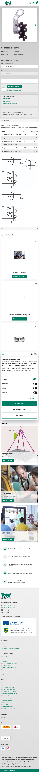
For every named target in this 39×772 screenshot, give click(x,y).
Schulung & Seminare (7, 672)
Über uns (4, 659)
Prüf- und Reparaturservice (9, 667)
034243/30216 (6, 101)
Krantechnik (5, 704)
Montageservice (6, 670)
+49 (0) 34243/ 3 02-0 (9, 605)
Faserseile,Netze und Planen (9, 693)
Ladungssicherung (7, 700)
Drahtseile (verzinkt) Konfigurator (20, 315)
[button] (34, 25)
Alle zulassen (19, 403)
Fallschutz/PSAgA (7, 698)
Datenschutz (5, 644)
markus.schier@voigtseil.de (10, 103)
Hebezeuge (5, 702)
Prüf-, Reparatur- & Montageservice (11, 709)
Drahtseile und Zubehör (8, 687)
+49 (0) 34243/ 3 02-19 (9, 608)
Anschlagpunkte (6, 685)
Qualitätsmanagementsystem (10, 663)
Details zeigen (30, 398)
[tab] (19, 120)
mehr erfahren (7, 460)
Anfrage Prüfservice (19, 272)
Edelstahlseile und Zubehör (9, 689)
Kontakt (4, 674)
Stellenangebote (6, 665)
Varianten (3, 228)
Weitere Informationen (19, 276)
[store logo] (8, 3)
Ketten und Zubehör (7, 696)
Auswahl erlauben (19, 409)
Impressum (5, 646)
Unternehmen (5, 657)
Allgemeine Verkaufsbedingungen (11, 648)
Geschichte (5, 661)
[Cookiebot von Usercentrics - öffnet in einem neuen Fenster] (31, 354)
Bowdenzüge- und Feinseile (9, 691)
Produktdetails (5, 120)
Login (3, 717)
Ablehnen (19, 415)
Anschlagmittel (6, 683)
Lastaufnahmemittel (7, 706)
